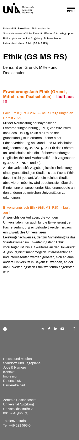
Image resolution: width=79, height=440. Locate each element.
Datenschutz (12, 380)
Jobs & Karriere (14, 367)
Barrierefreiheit (14, 385)
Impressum (11, 376)
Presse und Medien (17, 359)
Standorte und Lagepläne (22, 363)
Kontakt (8, 372)
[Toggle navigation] (71, 9)
